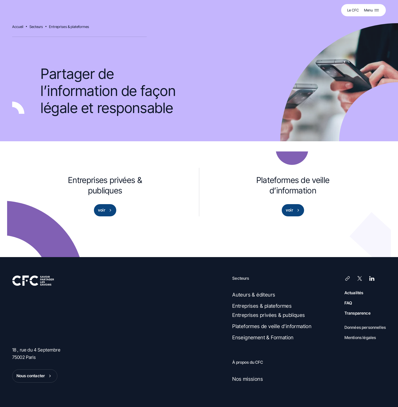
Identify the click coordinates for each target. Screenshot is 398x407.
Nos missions (247, 379)
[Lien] (347, 278)
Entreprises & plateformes (69, 26)
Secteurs (36, 26)
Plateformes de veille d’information (271, 326)
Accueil (17, 26)
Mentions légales (360, 337)
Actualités (353, 292)
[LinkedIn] (372, 278)
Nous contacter (34, 376)
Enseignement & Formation (263, 337)
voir (105, 210)
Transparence (357, 313)
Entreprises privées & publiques (268, 315)
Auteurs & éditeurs (253, 295)
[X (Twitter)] (360, 278)
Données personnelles (365, 327)
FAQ (348, 302)
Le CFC (353, 10)
